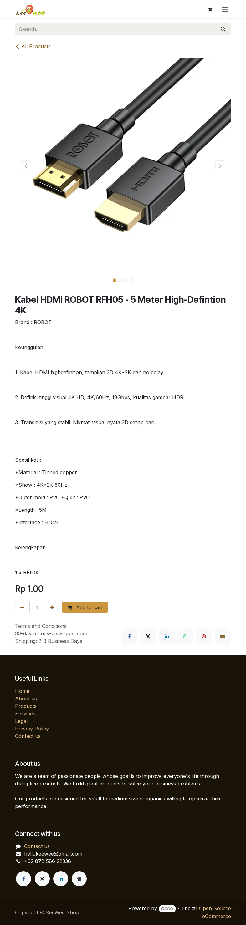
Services (25, 713)
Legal (21, 721)
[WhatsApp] (185, 636)
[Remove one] (22, 607)
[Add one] (52, 607)
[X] (148, 636)
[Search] (223, 29)
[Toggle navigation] (224, 9)
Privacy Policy (32, 728)
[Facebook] (129, 636)
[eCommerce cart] (209, 9)
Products (26, 706)
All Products (33, 46)
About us (26, 698)
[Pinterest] (203, 636)
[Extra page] (79, 878)
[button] (26, 165)
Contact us (28, 736)
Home (22, 691)
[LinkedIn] (166, 636)
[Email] (222, 636)
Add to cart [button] (85, 607)
